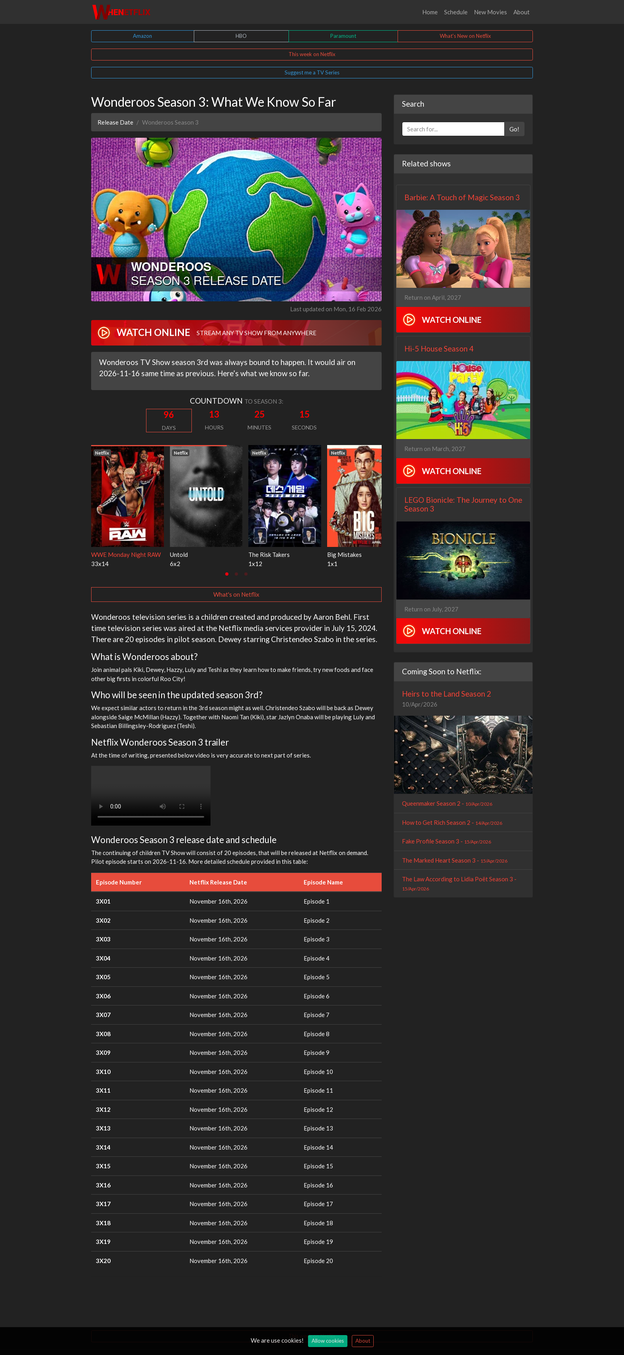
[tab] (227, 574)
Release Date (115, 122)
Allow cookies (328, 1340)
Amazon (142, 36)
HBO (241, 36)
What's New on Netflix (465, 36)
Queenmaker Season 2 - (447, 803)
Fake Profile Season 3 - (446, 841)
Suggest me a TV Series (312, 72)
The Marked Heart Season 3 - (454, 860)
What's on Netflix (236, 594)
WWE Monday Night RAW (126, 554)
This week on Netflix (312, 54)
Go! (514, 129)
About (521, 12)
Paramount (343, 36)
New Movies (490, 12)
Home (430, 12)
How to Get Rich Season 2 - (452, 822)
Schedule (456, 12)
